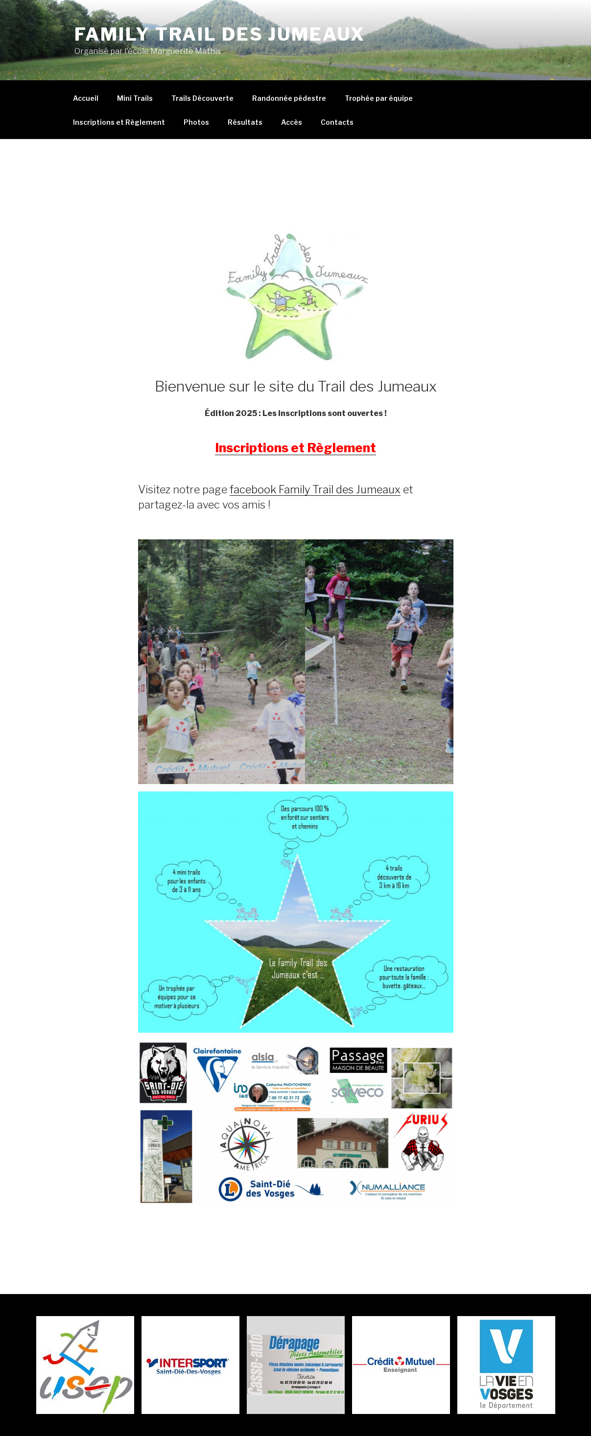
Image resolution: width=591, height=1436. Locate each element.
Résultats (245, 122)
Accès (291, 122)
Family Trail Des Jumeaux (219, 34)
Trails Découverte (202, 98)
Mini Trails (135, 98)
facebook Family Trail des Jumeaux (315, 489)
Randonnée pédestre (289, 98)
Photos (196, 122)
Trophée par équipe (379, 98)
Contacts (337, 122)
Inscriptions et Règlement (119, 122)
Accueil (85, 98)
